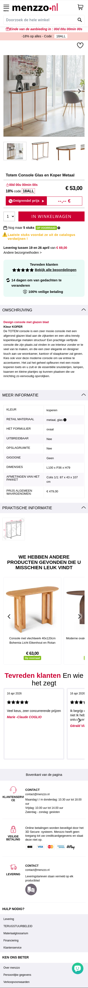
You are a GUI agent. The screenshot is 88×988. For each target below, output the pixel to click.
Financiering (10, 940)
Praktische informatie (27, 508)
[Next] (78, 91)
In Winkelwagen (51, 216)
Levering (8, 919)
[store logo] (43, 7)
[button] (81, 45)
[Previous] (9, 616)
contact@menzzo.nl (37, 870)
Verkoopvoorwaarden (16, 982)
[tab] (44, 310)
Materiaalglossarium (15, 933)
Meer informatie (20, 395)
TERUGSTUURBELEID (17, 926)
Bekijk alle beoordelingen (56, 270)
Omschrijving (17, 310)
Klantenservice (12, 947)
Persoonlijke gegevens (17, 974)
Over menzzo (11, 967)
